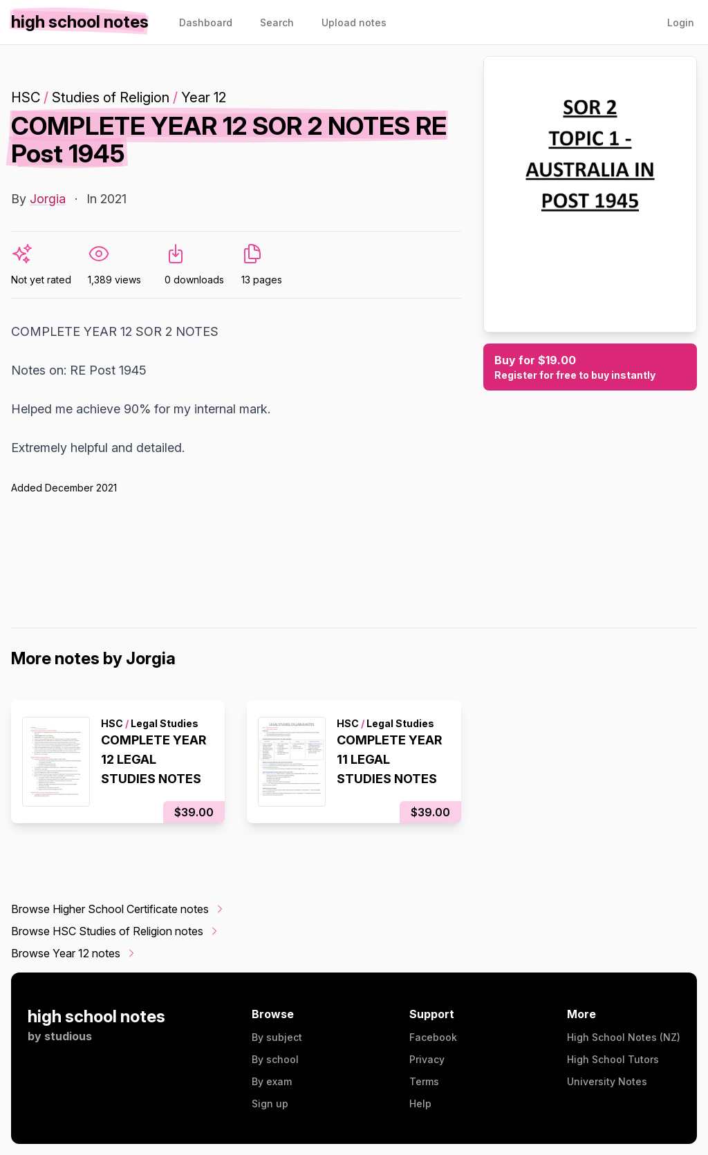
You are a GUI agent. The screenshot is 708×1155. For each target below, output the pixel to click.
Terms (424, 1081)
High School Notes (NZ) (623, 1037)
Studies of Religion (110, 97)
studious (68, 1036)
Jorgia (48, 198)
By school (275, 1059)
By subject (277, 1037)
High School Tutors (613, 1059)
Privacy (427, 1059)
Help (420, 1103)
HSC (25, 97)
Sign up (270, 1103)
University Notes (607, 1081)
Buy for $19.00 (590, 367)
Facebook (433, 1037)
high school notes (96, 1016)
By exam (272, 1081)
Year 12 (203, 97)
